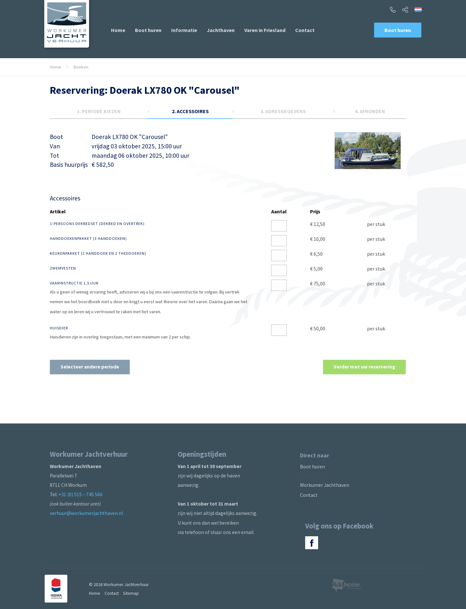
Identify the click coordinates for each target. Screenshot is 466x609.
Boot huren (148, 30)
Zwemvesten (63, 268)
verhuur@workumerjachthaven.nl (86, 513)
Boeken (80, 67)
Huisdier (59, 328)
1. (99, 111)
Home (118, 30)
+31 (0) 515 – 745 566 (80, 494)
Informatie (184, 30)
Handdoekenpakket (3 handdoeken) (88, 238)
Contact (305, 30)
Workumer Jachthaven (324, 485)
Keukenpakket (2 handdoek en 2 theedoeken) (98, 253)
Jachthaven (221, 30)
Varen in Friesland (264, 30)
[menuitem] (118, 30)
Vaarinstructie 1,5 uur (74, 283)
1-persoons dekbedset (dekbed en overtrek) (97, 223)
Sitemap (131, 593)
